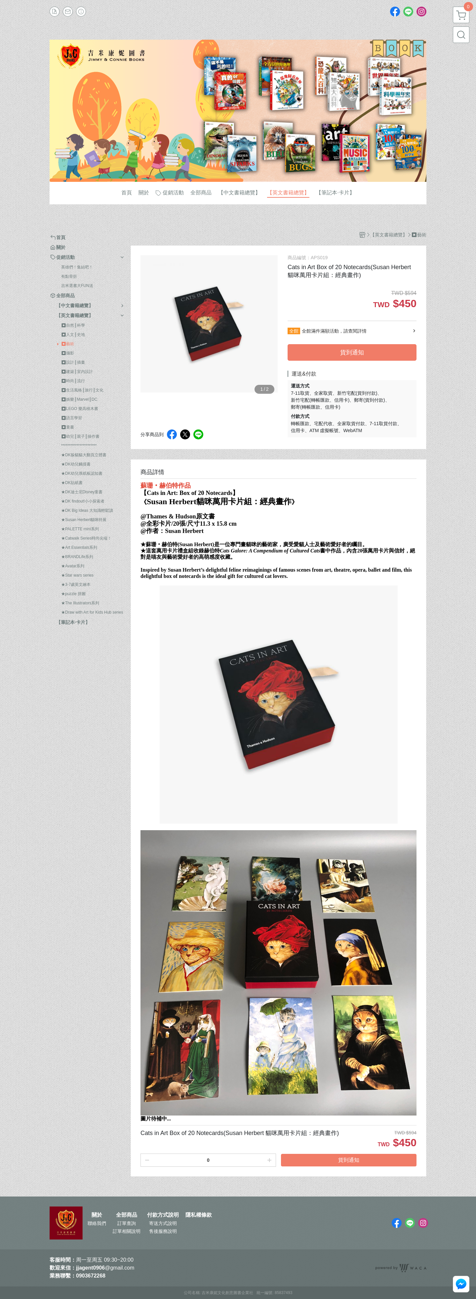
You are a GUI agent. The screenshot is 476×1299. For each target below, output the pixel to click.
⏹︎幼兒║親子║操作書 (80, 436)
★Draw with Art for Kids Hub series (92, 612)
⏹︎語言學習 (71, 418)
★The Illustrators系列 (80, 603)
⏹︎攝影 (67, 353)
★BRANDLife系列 (77, 556)
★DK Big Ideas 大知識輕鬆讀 (87, 510)
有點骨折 (69, 276)
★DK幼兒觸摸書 (76, 464)
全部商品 (126, 1215)
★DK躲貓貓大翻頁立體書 (83, 455)
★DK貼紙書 (72, 482)
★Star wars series (77, 575)
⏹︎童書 (67, 427)
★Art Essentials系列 (79, 547)
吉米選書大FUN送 (77, 285)
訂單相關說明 (126, 1231)
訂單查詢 (126, 1223)
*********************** (79, 445)
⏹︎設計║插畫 (73, 362)
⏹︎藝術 (67, 344)
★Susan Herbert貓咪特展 (83, 519)
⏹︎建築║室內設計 (77, 371)
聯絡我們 (97, 1223)
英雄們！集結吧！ (77, 267)
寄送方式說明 (163, 1223)
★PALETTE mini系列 (80, 529)
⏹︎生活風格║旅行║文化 (82, 390)
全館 (293, 331)
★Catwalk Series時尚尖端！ (86, 538)
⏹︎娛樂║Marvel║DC (79, 399)
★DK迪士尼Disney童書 (81, 492)
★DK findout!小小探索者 (82, 501)
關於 (97, 1215)
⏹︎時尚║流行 (73, 381)
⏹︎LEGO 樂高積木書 (79, 408)
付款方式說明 (163, 1215)
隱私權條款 (198, 1215)
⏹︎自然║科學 (73, 325)
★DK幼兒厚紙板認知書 (81, 473)
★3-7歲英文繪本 (76, 584)
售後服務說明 (163, 1231)
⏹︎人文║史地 (73, 334)
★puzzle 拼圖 (73, 593)
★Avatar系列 (72, 566)
